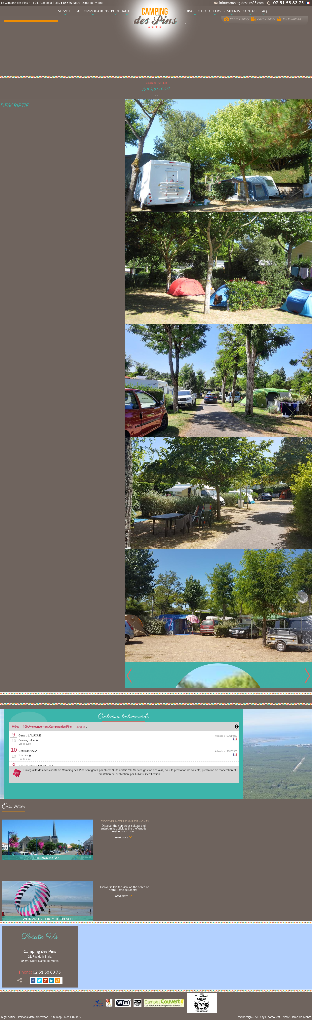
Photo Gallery (236, 19)
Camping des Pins (39, 951)
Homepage (150, 82)
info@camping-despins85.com (239, 3)
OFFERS (215, 11)
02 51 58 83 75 (40, 971)
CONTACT (250, 11)
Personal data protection (33, 1017)
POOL (115, 11)
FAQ (263, 11)
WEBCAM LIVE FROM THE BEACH (48, 919)
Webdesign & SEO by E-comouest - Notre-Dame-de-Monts (274, 1017)
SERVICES (65, 11)
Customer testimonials (123, 716)
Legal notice (8, 1017)
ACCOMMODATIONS (93, 11)
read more (121, 837)
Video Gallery (263, 19)
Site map (56, 1017)
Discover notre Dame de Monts (125, 821)
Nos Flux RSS (72, 1017)
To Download (289, 19)
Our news (13, 807)
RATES (127, 11)
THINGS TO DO (195, 11)
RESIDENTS (231, 11)
